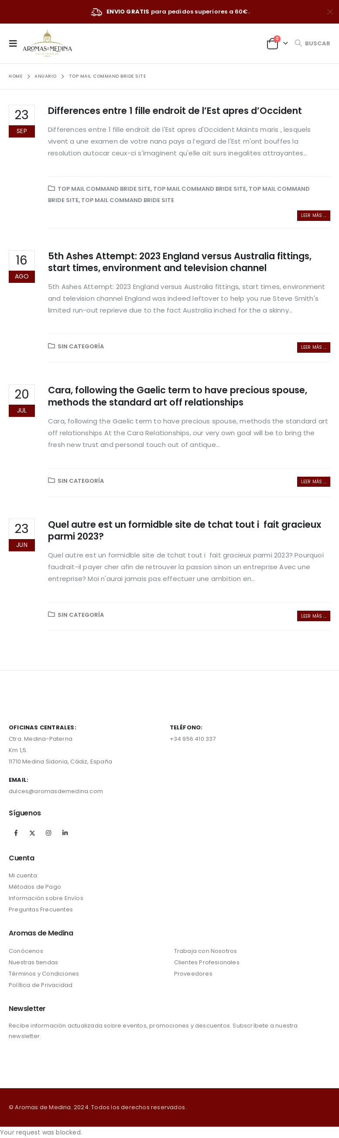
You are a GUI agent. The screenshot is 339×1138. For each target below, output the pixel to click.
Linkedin (65, 832)
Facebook (16, 832)
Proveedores (193, 974)
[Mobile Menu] (16, 43)
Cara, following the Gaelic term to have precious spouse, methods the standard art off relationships (177, 396)
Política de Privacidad (40, 985)
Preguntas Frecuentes (41, 909)
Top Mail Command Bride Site (104, 189)
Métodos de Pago (35, 887)
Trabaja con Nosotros (205, 951)
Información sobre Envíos (46, 898)
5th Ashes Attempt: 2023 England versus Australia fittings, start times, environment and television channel (180, 262)
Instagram (48, 832)
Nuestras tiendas (33, 962)
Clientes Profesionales (207, 962)
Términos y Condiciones (44, 974)
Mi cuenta (23, 875)
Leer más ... (313, 215)
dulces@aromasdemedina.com (56, 791)
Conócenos (26, 951)
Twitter (32, 832)
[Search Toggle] (312, 43)
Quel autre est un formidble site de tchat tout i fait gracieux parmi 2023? (184, 530)
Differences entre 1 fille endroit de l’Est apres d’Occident (175, 110)
